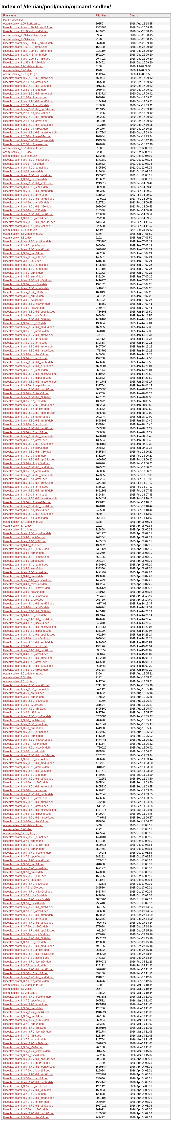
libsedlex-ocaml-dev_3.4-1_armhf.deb (25, 564)
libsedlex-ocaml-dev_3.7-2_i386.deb (24, 1027)
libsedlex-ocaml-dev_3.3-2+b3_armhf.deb (28, 490)
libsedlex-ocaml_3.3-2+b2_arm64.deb (25, 432)
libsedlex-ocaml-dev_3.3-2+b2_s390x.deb (28, 443)
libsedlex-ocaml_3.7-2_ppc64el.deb (24, 1000)
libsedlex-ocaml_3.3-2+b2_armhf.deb (25, 424)
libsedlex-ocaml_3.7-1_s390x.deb (23, 887)
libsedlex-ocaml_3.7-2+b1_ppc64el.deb (26, 1062)
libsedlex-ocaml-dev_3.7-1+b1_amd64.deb (28, 946)
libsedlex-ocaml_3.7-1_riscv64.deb (24, 903)
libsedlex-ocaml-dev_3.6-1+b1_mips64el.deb (30, 809)
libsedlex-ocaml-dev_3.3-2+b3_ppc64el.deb (29, 459)
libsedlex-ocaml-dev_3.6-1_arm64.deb (26, 689)
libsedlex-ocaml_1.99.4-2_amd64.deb (25, 31)
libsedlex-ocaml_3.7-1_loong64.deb (24, 965)
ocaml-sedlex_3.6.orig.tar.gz (20, 681)
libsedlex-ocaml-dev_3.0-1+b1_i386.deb (27, 206)
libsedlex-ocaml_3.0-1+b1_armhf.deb (25, 194)
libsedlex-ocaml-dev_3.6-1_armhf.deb (25, 724)
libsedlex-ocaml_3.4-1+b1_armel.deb (25, 662)
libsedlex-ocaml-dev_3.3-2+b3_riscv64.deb (28, 506)
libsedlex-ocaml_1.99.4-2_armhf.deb (25, 54)
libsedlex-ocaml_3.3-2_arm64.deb (23, 296)
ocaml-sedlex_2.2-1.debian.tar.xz (23, 66)
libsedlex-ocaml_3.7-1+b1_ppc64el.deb (26, 934)
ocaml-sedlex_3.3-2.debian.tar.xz (23, 233)
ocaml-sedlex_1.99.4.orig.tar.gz (21, 23)
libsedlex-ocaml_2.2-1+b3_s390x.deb (25, 128)
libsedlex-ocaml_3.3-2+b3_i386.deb (24, 455)
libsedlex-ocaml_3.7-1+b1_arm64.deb (25, 911)
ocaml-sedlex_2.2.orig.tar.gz (20, 74)
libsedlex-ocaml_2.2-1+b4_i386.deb (24, 89)
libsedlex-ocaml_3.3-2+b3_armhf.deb (25, 494)
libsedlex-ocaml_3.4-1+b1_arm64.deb (25, 654)
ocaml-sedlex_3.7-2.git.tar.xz (20, 992)
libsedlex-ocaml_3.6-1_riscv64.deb (24, 751)
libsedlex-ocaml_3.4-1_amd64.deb (23, 560)
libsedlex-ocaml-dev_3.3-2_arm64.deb (26, 288)
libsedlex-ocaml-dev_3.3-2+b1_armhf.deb (28, 362)
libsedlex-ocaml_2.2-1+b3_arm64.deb (25, 82)
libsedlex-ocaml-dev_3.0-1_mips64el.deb (27, 175)
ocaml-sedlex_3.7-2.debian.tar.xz (23, 985)
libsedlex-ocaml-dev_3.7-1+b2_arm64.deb (28, 969)
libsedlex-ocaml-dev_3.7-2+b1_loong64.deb (29, 1066)
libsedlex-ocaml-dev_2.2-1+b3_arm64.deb (28, 78)
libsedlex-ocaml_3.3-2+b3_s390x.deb (25, 518)
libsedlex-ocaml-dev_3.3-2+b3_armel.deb (28, 475)
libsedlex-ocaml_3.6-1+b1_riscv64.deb (26, 821)
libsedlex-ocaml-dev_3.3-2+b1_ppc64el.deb (29, 311)
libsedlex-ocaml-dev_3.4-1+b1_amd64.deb (28, 603)
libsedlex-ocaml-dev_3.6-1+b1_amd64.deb (28, 763)
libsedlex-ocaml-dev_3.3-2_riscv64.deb (26, 303)
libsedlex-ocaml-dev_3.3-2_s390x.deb (26, 292)
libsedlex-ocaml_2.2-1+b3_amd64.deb (26, 105)
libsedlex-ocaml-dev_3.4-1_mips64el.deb (27, 580)
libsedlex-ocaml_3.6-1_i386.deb (22, 712)
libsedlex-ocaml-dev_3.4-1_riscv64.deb (26, 588)
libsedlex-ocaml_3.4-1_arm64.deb (23, 552)
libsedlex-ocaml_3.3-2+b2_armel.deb (25, 440)
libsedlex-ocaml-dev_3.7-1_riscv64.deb (26, 899)
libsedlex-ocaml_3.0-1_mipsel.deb (23, 163)
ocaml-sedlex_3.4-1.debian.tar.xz (23, 521)
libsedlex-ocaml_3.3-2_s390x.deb (23, 299)
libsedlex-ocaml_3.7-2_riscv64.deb (24, 1055)
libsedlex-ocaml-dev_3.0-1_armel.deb (25, 167)
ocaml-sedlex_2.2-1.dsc (17, 70)
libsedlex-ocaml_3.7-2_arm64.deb (23, 1023)
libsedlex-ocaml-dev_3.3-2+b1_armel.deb (28, 346)
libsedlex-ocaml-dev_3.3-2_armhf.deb (25, 268)
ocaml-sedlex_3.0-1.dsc (17, 152)
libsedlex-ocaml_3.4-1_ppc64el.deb (24, 537)
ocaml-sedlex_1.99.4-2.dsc (19, 39)
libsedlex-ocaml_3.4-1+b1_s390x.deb (25, 669)
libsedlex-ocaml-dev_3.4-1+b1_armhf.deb (28, 642)
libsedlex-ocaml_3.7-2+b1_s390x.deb (25, 1109)
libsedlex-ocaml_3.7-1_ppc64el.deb (24, 856)
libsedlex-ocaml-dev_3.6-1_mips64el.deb (27, 739)
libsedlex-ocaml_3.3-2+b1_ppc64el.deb (26, 315)
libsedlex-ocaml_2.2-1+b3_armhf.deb (25, 121)
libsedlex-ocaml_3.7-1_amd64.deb (23, 864)
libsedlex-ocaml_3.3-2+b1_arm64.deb (25, 338)
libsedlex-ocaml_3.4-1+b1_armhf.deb (25, 646)
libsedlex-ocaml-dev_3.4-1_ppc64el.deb (27, 533)
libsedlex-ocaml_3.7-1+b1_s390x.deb (25, 926)
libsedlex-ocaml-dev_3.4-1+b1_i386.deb (27, 611)
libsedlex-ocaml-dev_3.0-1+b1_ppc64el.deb (29, 222)
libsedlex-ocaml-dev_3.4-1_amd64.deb (26, 556)
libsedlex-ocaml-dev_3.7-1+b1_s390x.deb (28, 922)
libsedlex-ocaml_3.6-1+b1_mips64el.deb (27, 813)
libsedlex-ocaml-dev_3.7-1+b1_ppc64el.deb (29, 930)
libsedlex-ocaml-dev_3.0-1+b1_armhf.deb (28, 191)
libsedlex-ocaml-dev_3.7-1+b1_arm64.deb (28, 907)
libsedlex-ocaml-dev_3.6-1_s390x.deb (26, 700)
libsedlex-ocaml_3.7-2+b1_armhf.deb (25, 1086)
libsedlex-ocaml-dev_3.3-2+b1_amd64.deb (28, 327)
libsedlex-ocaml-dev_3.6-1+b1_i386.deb (27, 770)
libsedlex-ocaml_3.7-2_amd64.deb (23, 1016)
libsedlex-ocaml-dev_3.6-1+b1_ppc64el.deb (29, 755)
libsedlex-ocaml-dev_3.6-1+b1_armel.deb (28, 786)
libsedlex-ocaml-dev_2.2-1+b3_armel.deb (28, 93)
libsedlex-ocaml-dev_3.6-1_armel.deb (25, 732)
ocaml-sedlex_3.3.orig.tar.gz (20, 229)
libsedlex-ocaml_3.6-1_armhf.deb (23, 728)
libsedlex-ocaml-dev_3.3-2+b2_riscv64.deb (28, 389)
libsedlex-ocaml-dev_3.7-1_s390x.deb (26, 883)
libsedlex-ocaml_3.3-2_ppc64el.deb (24, 245)
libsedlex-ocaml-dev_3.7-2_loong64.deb (27, 1031)
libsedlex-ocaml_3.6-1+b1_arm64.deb (25, 806)
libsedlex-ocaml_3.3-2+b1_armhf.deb (25, 358)
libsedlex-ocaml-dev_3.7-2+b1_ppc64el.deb (29, 1059)
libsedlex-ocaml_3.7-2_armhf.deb (23, 1008)
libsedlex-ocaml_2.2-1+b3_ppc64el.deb (26, 113)
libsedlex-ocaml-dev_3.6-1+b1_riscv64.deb (28, 817)
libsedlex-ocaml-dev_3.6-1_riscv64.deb (26, 747)
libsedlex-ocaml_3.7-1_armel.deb (23, 872)
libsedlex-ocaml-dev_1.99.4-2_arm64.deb (28, 43)
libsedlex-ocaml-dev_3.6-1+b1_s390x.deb (28, 778)
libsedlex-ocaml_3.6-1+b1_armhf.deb (25, 798)
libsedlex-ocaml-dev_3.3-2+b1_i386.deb (27, 319)
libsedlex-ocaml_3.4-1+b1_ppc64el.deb (26, 638)
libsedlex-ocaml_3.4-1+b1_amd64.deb (26, 607)
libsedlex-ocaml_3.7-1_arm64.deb (23, 848)
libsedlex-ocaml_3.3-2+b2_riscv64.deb (26, 393)
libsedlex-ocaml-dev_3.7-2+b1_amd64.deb (28, 1097)
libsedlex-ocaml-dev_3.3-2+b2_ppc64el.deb (29, 412)
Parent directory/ (13, 19)
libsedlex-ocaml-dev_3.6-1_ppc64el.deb (27, 716)
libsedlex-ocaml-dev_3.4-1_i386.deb (24, 541)
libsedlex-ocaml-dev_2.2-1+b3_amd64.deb (28, 101)
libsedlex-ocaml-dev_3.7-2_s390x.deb (26, 1043)
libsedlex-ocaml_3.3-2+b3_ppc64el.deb (26, 463)
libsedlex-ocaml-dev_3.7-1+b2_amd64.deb (28, 977)
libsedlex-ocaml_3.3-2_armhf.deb (23, 276)
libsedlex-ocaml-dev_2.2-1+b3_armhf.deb (28, 116)
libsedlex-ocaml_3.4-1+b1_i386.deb (24, 615)
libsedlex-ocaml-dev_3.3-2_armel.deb (25, 264)
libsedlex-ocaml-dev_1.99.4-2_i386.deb (26, 58)
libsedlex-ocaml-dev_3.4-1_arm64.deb (26, 549)
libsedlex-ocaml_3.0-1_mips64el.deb (25, 179)
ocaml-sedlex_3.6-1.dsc (17, 677)
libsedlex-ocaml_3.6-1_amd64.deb (23, 693)
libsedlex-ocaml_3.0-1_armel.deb (23, 171)
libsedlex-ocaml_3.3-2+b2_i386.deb (24, 401)
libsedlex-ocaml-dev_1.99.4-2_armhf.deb (27, 50)
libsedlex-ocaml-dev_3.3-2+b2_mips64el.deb (30, 381)
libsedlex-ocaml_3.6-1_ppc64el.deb (24, 720)
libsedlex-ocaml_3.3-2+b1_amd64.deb (26, 331)
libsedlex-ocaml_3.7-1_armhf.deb (23, 840)
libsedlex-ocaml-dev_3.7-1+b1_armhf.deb (28, 915)
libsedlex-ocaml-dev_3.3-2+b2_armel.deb (28, 436)
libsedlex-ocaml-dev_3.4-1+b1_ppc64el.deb (29, 634)
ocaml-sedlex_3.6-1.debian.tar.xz (23, 673)
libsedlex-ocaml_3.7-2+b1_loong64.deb (26, 1070)
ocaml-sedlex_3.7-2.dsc (17, 988)
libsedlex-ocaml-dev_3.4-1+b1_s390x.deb (28, 665)
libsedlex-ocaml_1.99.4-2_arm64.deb (25, 46)
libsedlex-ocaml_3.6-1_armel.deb (23, 735)
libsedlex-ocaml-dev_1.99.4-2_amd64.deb (28, 27)
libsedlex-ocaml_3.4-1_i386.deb (22, 545)
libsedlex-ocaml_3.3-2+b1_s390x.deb (25, 370)
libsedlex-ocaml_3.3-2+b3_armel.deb (25, 479)
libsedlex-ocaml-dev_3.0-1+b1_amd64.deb (28, 198)
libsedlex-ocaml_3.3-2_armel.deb (23, 272)
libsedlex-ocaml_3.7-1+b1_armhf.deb (25, 918)
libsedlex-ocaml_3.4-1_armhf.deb (23, 568)
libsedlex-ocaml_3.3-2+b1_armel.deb (25, 342)
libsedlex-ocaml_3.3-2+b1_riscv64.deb (26, 354)
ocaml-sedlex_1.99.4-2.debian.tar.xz (24, 35)
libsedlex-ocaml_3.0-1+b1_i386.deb (24, 210)
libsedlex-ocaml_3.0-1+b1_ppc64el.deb (26, 226)
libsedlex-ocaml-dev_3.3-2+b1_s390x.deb (28, 366)
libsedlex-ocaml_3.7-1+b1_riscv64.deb (26, 957)
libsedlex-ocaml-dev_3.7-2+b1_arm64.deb (28, 1074)
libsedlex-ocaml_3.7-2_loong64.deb (24, 1039)
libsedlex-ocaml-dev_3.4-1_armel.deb (25, 572)
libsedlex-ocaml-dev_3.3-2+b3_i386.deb (27, 451)
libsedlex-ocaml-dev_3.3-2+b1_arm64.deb (28, 335)
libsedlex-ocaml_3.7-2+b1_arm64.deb (25, 1078)
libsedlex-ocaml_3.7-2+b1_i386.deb (24, 1093)
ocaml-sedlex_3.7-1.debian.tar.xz (23, 825)
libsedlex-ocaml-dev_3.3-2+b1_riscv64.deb (28, 350)
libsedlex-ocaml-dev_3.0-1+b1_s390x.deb (28, 183)
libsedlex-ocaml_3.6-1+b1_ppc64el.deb (26, 759)
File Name (9, 15)
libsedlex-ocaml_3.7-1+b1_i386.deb (24, 942)
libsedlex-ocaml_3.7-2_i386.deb (22, 1035)
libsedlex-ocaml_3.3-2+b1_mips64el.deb (27, 377)
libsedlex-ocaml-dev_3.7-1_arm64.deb (26, 844)
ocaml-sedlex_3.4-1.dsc (17, 525)
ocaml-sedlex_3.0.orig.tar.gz (20, 155)
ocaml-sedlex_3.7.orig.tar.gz (20, 833)
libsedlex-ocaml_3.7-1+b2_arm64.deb (25, 973)
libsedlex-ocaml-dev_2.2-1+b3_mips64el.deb (30, 132)
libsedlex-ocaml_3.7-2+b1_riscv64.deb (26, 1117)
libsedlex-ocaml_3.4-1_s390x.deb (23, 599)
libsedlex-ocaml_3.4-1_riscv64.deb (24, 591)
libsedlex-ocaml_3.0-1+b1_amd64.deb (26, 202)
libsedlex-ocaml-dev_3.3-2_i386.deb (24, 257)
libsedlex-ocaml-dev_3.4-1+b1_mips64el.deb (30, 626)
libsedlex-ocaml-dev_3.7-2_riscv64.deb (26, 1051)
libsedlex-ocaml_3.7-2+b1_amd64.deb (26, 1101)
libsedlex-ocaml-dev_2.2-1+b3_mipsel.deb (28, 140)
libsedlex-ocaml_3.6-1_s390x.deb (23, 704)
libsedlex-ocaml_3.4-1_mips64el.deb (25, 584)
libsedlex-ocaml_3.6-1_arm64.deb (23, 696)
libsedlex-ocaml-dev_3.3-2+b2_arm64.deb (28, 428)
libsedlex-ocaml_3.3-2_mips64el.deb (25, 284)
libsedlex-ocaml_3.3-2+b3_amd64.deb (26, 471)
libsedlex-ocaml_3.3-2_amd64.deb (23, 253)
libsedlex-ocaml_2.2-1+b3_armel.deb (25, 97)
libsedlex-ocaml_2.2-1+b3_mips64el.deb (27, 136)
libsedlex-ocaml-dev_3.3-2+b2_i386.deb (27, 397)
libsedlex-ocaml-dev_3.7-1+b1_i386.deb (27, 938)
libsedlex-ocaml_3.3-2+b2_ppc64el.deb (26, 416)
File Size (101, 15)
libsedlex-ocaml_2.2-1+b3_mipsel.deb (25, 144)
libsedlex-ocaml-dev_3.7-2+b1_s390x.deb (28, 1105)
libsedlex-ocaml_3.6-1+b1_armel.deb (25, 790)
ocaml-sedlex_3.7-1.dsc (17, 829)
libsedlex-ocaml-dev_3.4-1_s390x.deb (26, 595)
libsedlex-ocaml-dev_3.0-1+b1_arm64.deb (28, 214)
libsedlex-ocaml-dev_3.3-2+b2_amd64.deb (28, 405)
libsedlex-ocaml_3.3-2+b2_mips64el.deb (27, 385)
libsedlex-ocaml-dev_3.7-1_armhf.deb (25, 837)
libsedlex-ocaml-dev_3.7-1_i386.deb (24, 876)
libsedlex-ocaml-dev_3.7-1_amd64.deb (26, 860)
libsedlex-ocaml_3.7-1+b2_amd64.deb (26, 981)
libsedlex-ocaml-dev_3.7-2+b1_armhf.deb (28, 1082)
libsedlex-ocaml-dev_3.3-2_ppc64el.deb (27, 241)
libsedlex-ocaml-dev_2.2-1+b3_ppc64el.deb (29, 109)
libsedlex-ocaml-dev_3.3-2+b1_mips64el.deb (30, 373)
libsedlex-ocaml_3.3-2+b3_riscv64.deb (26, 510)
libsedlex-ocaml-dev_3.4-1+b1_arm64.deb (28, 650)
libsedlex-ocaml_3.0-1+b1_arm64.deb (25, 218)
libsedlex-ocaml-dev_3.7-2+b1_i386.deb (27, 1090)
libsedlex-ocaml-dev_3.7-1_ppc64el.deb (27, 852)
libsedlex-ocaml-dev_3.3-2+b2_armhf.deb (28, 420)
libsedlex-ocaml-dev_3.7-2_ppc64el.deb (27, 996)
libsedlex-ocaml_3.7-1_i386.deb (22, 879)
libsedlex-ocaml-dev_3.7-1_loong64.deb (27, 961)
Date (132, 15)
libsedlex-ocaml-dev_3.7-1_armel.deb (25, 868)
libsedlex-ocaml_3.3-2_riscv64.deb (24, 307)
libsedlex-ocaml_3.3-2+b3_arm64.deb (25, 486)
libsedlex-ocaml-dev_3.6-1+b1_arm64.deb (28, 802)
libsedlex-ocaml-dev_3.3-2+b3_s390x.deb (28, 513)
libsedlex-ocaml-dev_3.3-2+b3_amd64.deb (28, 467)
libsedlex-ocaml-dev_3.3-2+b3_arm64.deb (28, 482)
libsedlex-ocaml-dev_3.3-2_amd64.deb (26, 249)
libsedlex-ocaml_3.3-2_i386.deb (22, 261)
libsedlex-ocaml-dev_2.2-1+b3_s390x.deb (28, 124)
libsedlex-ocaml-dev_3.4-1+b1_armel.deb (28, 658)
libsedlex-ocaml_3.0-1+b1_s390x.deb (25, 187)
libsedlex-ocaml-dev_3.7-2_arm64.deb (26, 1020)
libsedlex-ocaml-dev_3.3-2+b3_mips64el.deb (30, 498)
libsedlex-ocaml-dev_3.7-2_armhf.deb (25, 1004)
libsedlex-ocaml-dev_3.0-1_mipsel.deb (26, 159)
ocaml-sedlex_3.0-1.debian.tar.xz (23, 148)
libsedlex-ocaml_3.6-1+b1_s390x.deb (25, 782)
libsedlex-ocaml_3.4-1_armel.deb (23, 576)
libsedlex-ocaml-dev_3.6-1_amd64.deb (26, 685)
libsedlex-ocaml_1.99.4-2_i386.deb (24, 62)
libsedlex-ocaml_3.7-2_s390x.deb (23, 1047)
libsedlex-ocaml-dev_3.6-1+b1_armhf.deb (28, 794)
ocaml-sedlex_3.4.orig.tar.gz (20, 529)
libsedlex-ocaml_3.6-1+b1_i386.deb (24, 774)
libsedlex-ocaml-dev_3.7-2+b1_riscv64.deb (28, 1113)
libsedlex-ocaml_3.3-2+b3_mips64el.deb (27, 502)
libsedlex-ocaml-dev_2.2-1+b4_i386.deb (27, 85)
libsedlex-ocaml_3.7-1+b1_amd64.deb (26, 949)
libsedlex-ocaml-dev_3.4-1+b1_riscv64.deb (28, 619)
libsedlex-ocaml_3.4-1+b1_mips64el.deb (27, 630)
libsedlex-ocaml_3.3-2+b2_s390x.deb (25, 447)
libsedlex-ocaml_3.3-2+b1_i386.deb (24, 323)
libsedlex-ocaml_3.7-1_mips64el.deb (25, 895)
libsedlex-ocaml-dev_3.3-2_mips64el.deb (27, 280)
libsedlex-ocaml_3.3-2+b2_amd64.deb (26, 408)
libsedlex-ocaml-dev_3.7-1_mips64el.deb (27, 891)
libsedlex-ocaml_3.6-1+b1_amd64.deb (26, 767)
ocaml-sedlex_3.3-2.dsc (17, 237)
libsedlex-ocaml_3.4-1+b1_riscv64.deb (26, 623)
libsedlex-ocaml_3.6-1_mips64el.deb (25, 743)
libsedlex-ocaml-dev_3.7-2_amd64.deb (26, 1012)
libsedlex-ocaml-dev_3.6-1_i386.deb (24, 708)
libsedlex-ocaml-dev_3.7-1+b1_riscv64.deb (28, 953)
